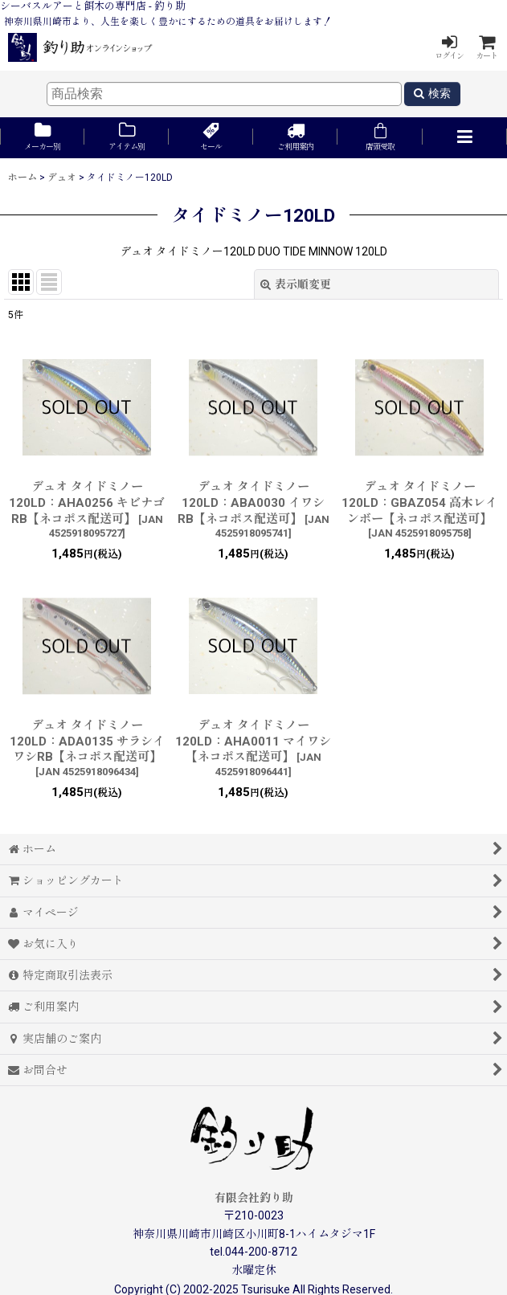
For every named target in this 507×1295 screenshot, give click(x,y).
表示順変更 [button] (295, 284)
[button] (465, 137)
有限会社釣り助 (254, 1197)
